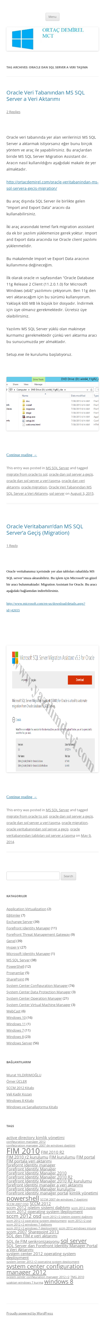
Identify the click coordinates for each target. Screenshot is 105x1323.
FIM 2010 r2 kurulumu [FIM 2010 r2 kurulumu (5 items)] (27, 1157)
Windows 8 (15, 1036)
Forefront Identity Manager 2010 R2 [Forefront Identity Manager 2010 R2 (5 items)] (39, 1177)
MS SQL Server (57, 467)
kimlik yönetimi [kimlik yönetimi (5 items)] (83, 1193)
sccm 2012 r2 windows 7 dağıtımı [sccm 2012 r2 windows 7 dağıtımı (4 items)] (29, 1224)
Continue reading (21, 455)
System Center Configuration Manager (37, 985)
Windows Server (19, 1043)
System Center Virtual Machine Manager (38, 1004)
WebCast (13, 1011)
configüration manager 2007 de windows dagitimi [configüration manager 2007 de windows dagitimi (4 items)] (40, 1145)
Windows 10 (16, 1017)
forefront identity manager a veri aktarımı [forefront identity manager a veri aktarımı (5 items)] (44, 1185)
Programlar (15, 972)
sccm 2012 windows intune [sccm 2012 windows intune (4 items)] (77, 1228)
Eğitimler (13, 915)
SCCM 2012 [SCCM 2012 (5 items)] (40, 1203)
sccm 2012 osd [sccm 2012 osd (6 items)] (24, 1216)
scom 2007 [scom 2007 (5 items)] (16, 1231)
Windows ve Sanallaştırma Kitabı (32, 1106)
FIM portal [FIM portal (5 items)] (85, 1157)
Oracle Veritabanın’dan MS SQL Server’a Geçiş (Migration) (44, 529)
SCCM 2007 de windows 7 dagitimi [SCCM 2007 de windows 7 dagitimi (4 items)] (64, 1199)
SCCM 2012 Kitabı (20, 1087)
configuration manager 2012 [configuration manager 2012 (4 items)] (26, 1142)
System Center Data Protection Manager (38, 992)
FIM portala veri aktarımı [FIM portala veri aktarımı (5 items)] (29, 1161)
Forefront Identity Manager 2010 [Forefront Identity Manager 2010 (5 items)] (36, 1173)
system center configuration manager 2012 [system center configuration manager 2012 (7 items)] (45, 1269)
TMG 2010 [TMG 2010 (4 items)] (77, 1277)
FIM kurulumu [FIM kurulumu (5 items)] (62, 1157)
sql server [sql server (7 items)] (74, 1240)
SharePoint (15, 979)
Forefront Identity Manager (28, 928)
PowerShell (15, 966)
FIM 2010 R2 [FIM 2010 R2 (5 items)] (52, 1152)
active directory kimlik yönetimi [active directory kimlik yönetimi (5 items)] (35, 1137)
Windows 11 (16, 1023)
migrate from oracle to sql (26, 474)
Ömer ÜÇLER (16, 1081)
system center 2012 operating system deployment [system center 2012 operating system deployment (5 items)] (41, 1255)
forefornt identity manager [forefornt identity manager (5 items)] (30, 1165)
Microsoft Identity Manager (28, 953)
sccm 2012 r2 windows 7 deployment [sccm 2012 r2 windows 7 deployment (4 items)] (32, 1228)
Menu (52, 17)
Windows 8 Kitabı (20, 1100)
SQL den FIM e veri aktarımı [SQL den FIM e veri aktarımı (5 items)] (31, 1235)
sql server (57, 493)
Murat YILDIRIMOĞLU (23, 1075)
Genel (11, 940)
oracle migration (34, 487)
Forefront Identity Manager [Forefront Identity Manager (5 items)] (31, 1169)
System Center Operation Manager (34, 998)
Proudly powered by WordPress (29, 1313)
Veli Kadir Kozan (19, 1094)
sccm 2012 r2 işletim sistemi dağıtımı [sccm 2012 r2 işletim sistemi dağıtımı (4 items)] (68, 1217)
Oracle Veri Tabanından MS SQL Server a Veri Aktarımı (45, 95)
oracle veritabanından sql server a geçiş (37, 829)
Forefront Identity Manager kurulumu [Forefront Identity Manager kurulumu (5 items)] (40, 1189)
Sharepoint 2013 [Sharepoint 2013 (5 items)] (43, 1231)
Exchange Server (19, 921)
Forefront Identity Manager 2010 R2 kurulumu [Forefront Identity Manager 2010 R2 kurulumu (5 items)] (49, 1181)
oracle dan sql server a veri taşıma (33, 480)
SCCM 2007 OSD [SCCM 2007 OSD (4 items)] (17, 1204)
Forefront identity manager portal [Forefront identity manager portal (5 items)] (37, 1193)
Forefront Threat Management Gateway (38, 934)
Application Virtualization (26, 908)
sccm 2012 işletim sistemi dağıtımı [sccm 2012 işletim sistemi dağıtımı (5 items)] (38, 1207)
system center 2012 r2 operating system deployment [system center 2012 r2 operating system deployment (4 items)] (42, 1262)
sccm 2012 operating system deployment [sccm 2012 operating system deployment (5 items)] (44, 1211)
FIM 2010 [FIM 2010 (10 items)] (23, 1150)
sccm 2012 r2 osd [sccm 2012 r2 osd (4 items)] (79, 1221)
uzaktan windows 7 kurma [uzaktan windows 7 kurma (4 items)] (24, 1282)
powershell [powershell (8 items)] (22, 1198)
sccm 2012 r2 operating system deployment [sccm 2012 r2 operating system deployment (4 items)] (36, 1221)
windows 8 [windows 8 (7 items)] (58, 1281)
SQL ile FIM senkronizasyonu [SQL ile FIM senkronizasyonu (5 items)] (32, 1241)
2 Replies (13, 111)
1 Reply (12, 545)
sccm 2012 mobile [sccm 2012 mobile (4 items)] (83, 1208)
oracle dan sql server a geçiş (71, 474)
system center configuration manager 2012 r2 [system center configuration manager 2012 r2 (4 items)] (37, 1277)
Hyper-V (13, 947)
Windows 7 (15, 1030)
